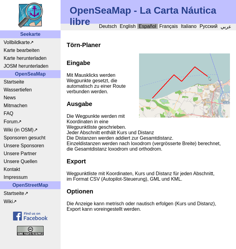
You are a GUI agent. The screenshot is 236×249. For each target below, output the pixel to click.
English (127, 26)
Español (147, 26)
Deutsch (108, 26)
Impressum (16, 177)
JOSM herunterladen (26, 66)
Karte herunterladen (25, 58)
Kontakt (12, 169)
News (10, 97)
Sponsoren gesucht (24, 137)
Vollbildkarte (17, 42)
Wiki (8, 201)
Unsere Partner (20, 153)
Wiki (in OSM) (19, 129)
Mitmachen (15, 105)
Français (168, 26)
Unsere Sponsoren (24, 145)
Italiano (189, 26)
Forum (11, 121)
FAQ (8, 113)
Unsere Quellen (20, 161)
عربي (226, 26)
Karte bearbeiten (21, 50)
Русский (209, 26)
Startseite (14, 81)
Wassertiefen (18, 89)
